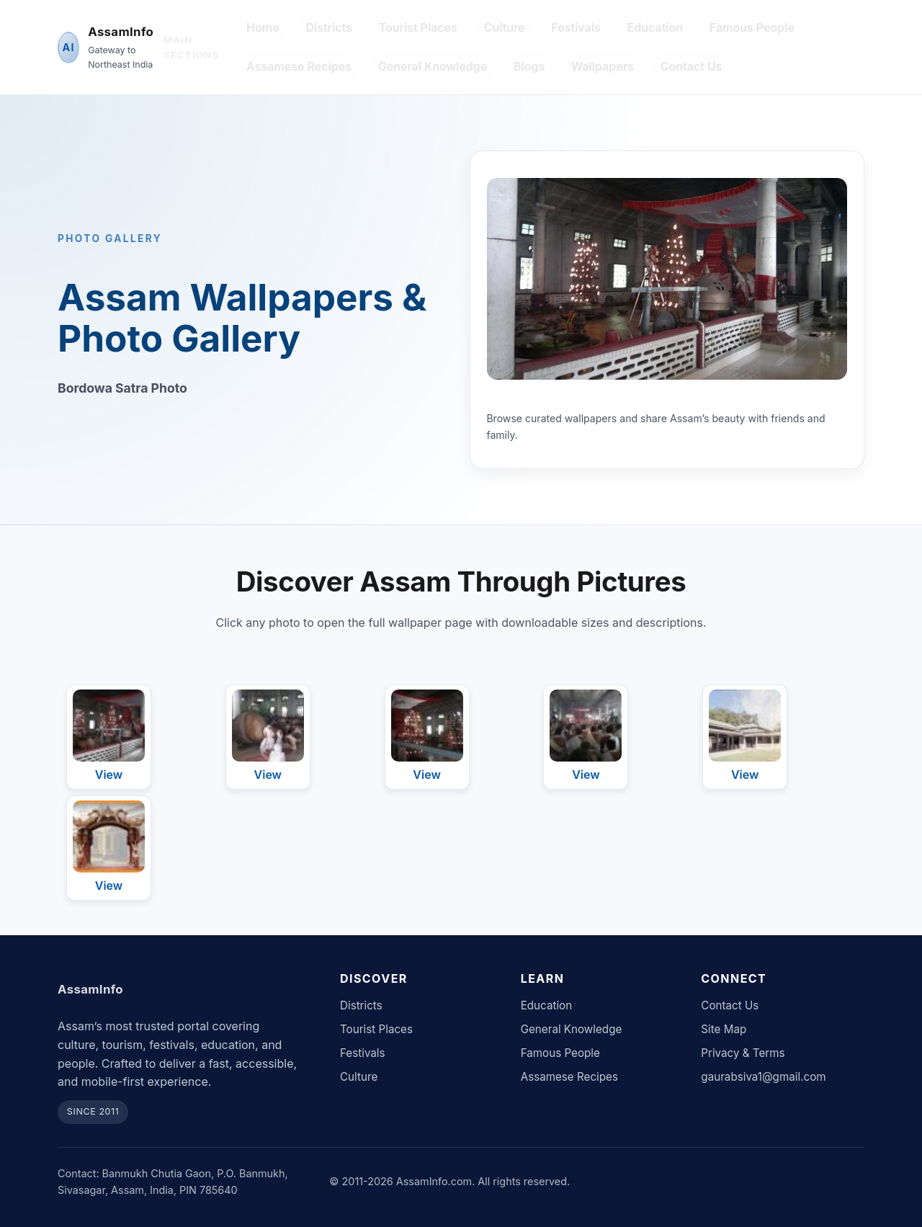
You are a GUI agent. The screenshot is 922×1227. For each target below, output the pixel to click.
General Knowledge (432, 66)
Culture (504, 27)
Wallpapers (602, 66)
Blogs (529, 66)
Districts (328, 27)
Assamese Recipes (299, 66)
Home (262, 27)
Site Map (723, 1029)
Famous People (752, 27)
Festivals (575, 27)
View (108, 774)
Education (655, 27)
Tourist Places (418, 27)
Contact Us (691, 66)
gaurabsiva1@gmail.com (763, 1077)
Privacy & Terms (742, 1053)
